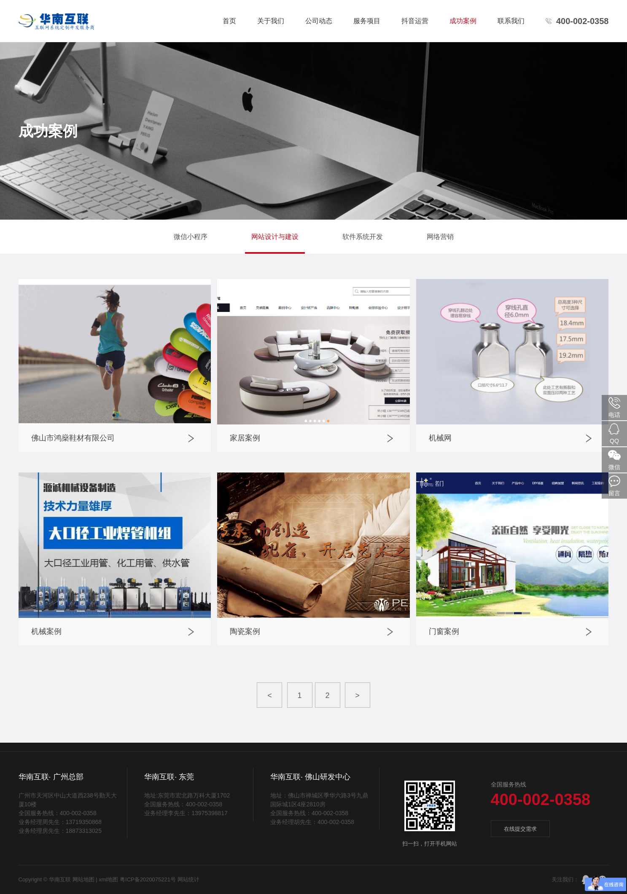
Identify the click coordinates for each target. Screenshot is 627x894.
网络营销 (440, 236)
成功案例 (462, 20)
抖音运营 (414, 20)
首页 (229, 20)
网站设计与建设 (275, 236)
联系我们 (511, 20)
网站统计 (188, 879)
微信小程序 (190, 236)
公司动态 (318, 20)
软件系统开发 (362, 236)
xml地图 (109, 879)
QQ (614, 433)
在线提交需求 (520, 829)
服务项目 (366, 20)
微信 (614, 459)
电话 (614, 407)
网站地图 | (85, 879)
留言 (614, 486)
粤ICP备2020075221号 (148, 879)
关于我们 (270, 20)
